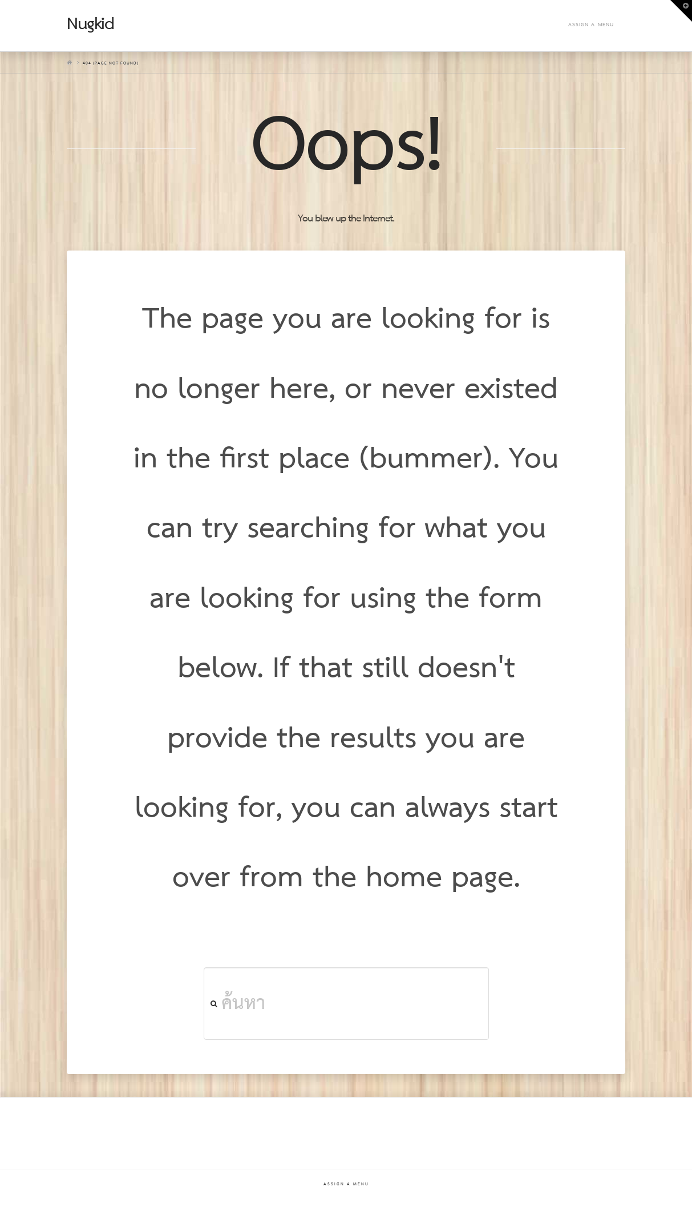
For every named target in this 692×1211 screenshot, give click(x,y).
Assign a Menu (591, 25)
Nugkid (90, 25)
